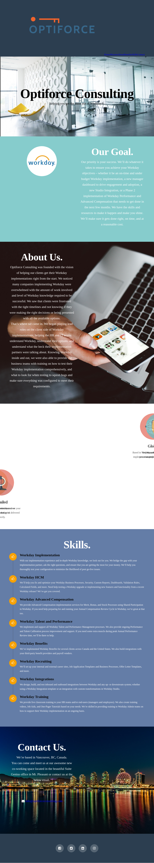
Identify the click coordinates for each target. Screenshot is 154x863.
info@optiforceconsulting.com (44, 801)
